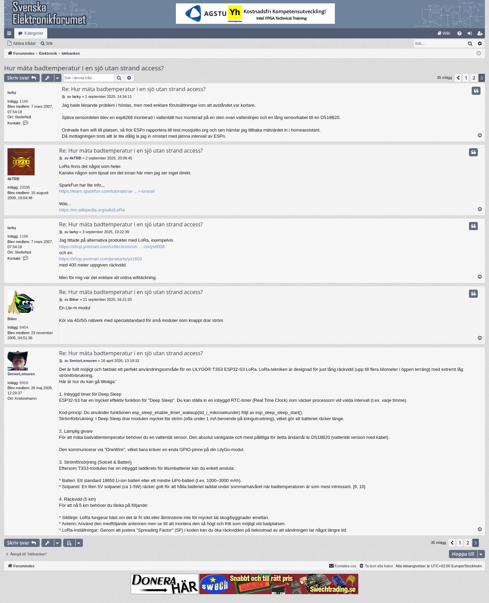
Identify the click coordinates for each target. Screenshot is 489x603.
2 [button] (473, 77)
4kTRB (13, 179)
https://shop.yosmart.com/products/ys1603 (100, 258)
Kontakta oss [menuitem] (343, 565)
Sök (49, 43)
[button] (458, 78)
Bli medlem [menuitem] (481, 34)
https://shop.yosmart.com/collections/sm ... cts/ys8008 (112, 246)
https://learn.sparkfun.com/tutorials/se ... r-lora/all (107, 191)
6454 (24, 327)
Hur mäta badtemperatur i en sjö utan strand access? (84, 68)
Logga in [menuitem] (471, 34)
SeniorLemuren (21, 374)
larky (11, 92)
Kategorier (33, 33)
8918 (24, 383)
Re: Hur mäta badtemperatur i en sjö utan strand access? (133, 89)
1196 (24, 101)
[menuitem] (444, 33)
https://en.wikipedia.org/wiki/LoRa (92, 209)
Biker (12, 319)
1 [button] (466, 77)
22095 (25, 187)
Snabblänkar (10, 34)
